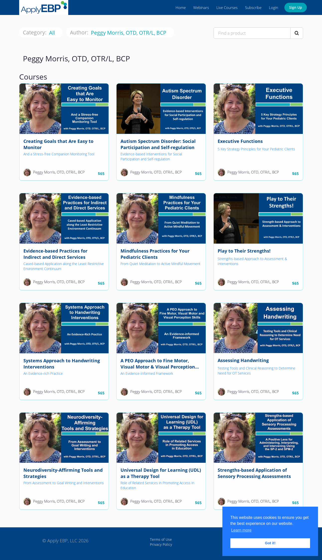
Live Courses (227, 7)
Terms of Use (161, 539)
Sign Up (295, 7)
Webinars (201, 7)
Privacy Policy (161, 544)
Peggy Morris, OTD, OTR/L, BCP (129, 32)
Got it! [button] (270, 543)
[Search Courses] (296, 33)
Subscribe (253, 7)
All (52, 32)
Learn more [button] (241, 530)
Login (273, 7)
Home (181, 7)
